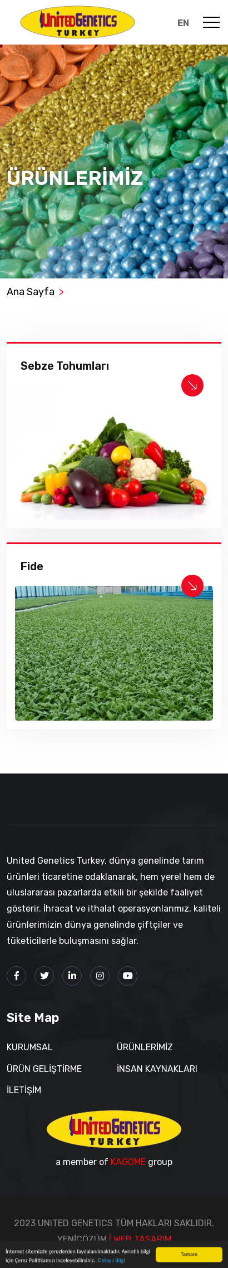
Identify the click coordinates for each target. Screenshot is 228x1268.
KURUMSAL (30, 1047)
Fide (32, 566)
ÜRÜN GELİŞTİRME (44, 1069)
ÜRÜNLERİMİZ (145, 1047)
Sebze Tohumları (65, 366)
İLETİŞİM (24, 1090)
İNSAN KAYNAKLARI (157, 1069)
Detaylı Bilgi (111, 1262)
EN (183, 23)
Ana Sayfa (30, 292)
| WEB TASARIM (140, 1239)
